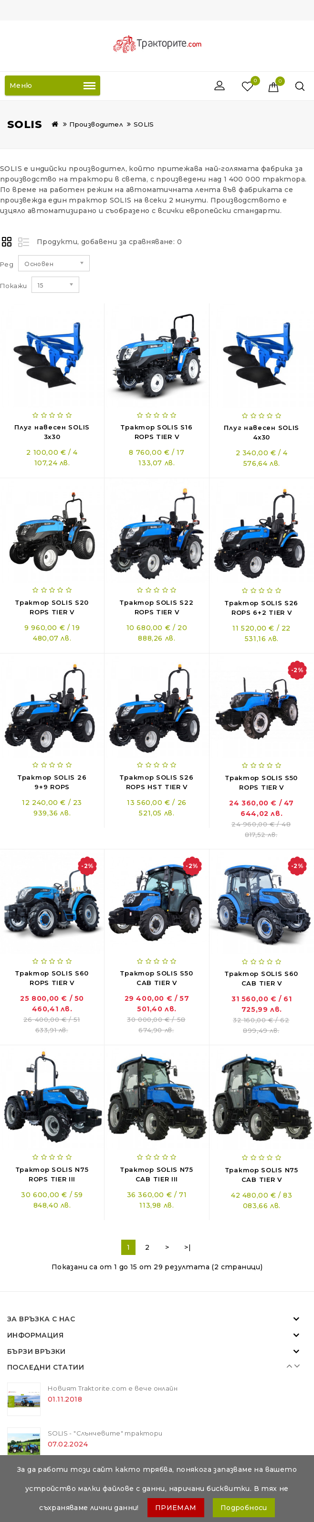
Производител (96, 124)
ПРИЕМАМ (176, 1507)
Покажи (13, 285)
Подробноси (243, 1507)
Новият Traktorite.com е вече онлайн (113, 1388)
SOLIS (144, 124)
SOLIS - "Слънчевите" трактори (105, 1433)
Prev (287, 1366)
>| (187, 1247)
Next (294, 1366)
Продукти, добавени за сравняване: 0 (109, 241)
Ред (6, 264)
